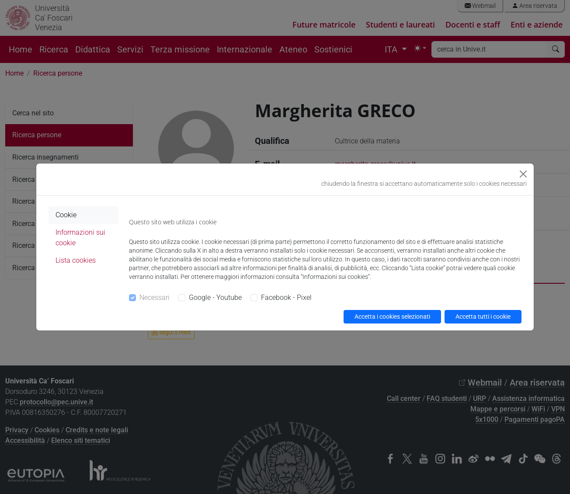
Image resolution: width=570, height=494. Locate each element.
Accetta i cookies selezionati (392, 316)
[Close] (523, 174)
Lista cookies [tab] (76, 260)
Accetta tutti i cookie (483, 316)
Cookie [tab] (66, 215)
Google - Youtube (215, 297)
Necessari (154, 297)
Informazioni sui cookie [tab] (80, 237)
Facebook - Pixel (286, 297)
